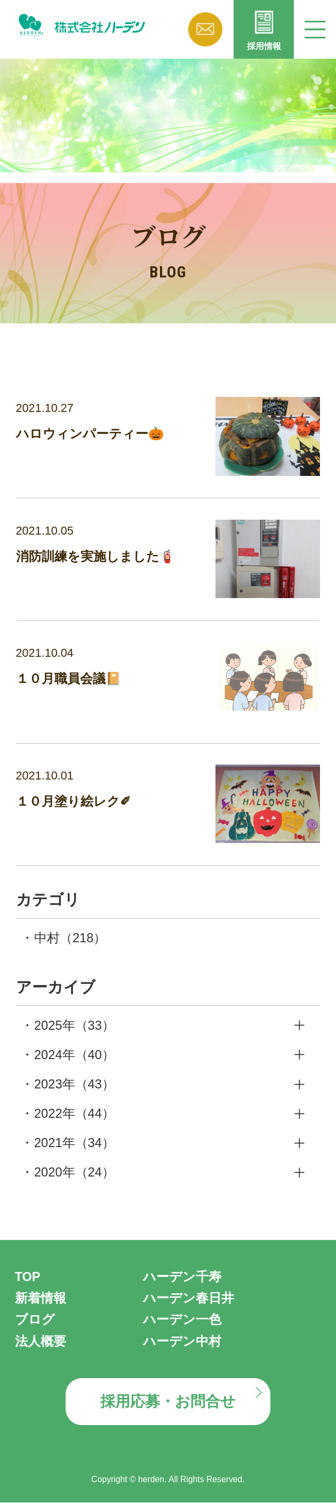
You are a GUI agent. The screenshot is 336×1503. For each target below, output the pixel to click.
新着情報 (40, 1299)
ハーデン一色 (182, 1320)
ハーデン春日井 (188, 1299)
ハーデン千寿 (182, 1277)
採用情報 (264, 46)
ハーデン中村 (182, 1341)
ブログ (35, 1320)
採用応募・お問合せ (168, 1402)
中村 (70, 938)
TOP (28, 1277)
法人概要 (40, 1341)
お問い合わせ (206, 29)
